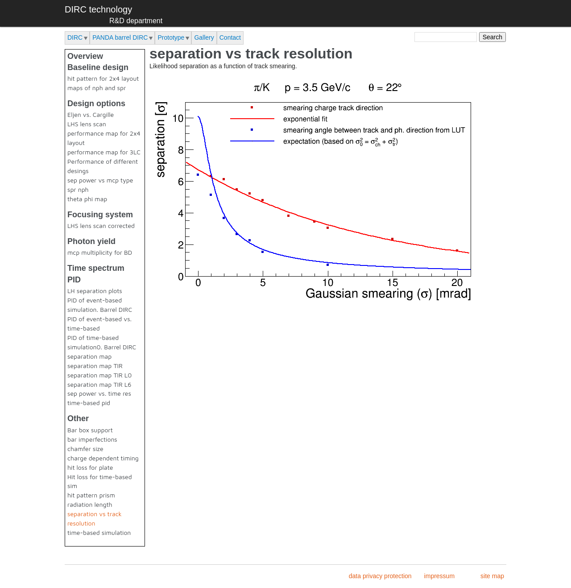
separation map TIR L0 (99, 375)
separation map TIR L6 (99, 384)
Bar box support (90, 430)
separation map (89, 356)
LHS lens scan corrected (101, 225)
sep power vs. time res (99, 393)
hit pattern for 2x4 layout (103, 78)
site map (492, 576)
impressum (439, 576)
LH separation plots (94, 290)
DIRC (75, 37)
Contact (230, 37)
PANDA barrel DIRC (120, 37)
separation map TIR (95, 365)
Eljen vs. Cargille (90, 114)
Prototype (170, 37)
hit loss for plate (90, 467)
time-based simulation (99, 532)
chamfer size (85, 448)
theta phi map (87, 199)
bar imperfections (92, 439)
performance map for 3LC (104, 152)
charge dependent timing (103, 458)
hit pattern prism (91, 495)
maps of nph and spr (96, 87)
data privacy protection (380, 576)
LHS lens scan (86, 124)
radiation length (89, 504)
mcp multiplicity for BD (99, 252)
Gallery (204, 37)
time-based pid (88, 402)
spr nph (78, 189)
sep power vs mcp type (100, 180)
